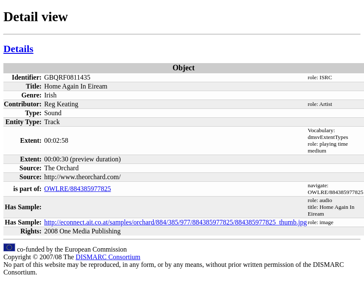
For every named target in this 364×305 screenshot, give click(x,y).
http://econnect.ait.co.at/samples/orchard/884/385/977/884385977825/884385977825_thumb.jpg (175, 222)
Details (18, 48)
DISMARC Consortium (108, 257)
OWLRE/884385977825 (77, 188)
